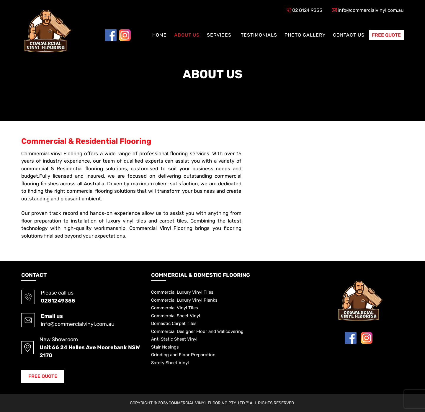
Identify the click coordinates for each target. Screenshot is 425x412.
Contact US (348, 35)
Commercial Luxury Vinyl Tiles (182, 292)
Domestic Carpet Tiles (174, 323)
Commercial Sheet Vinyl (175, 315)
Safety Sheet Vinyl (170, 362)
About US (187, 35)
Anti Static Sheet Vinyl (174, 339)
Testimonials (259, 35)
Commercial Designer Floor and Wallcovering (197, 331)
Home (159, 35)
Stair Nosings (165, 347)
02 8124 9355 (307, 10)
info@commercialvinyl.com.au (371, 10)
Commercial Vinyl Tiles (174, 307)
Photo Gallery (305, 35)
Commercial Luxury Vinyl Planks (184, 300)
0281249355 (58, 300)
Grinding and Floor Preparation (183, 354)
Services (219, 35)
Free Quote (386, 35)
